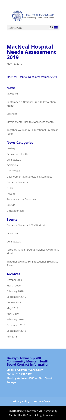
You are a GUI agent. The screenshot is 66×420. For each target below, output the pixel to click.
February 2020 (15, 291)
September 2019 (16, 296)
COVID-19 (12, 165)
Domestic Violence (17, 182)
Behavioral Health (17, 154)
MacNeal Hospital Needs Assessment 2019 (32, 76)
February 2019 (15, 319)
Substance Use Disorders (21, 199)
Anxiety (11, 148)
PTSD (10, 188)
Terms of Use (42, 401)
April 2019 (13, 313)
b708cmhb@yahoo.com (29, 369)
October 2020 (15, 280)
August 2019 (14, 302)
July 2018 (12, 336)
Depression (13, 171)
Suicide (11, 205)
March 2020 (14, 285)
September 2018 (16, 331)
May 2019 (12, 308)
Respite (11, 193)
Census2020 (14, 159)
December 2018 (16, 325)
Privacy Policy (20, 401)
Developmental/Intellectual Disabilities (29, 176)
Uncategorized (15, 210)
